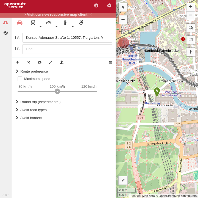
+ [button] (191, 7)
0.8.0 (5, 195)
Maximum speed (37, 79)
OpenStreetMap (169, 195)
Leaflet (135, 195)
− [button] (191, 16)
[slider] (57, 91)
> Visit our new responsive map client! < (58, 14)
